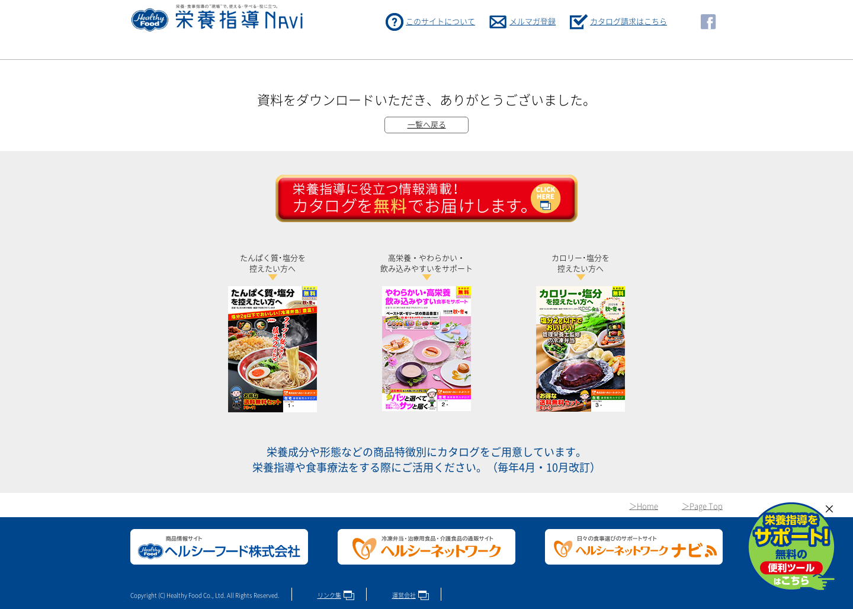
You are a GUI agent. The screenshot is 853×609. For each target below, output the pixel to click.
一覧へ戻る (427, 125)
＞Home (643, 506)
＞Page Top (702, 506)
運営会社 (404, 595)
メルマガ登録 (532, 21)
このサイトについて (440, 21)
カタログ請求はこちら (628, 21)
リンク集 (329, 595)
